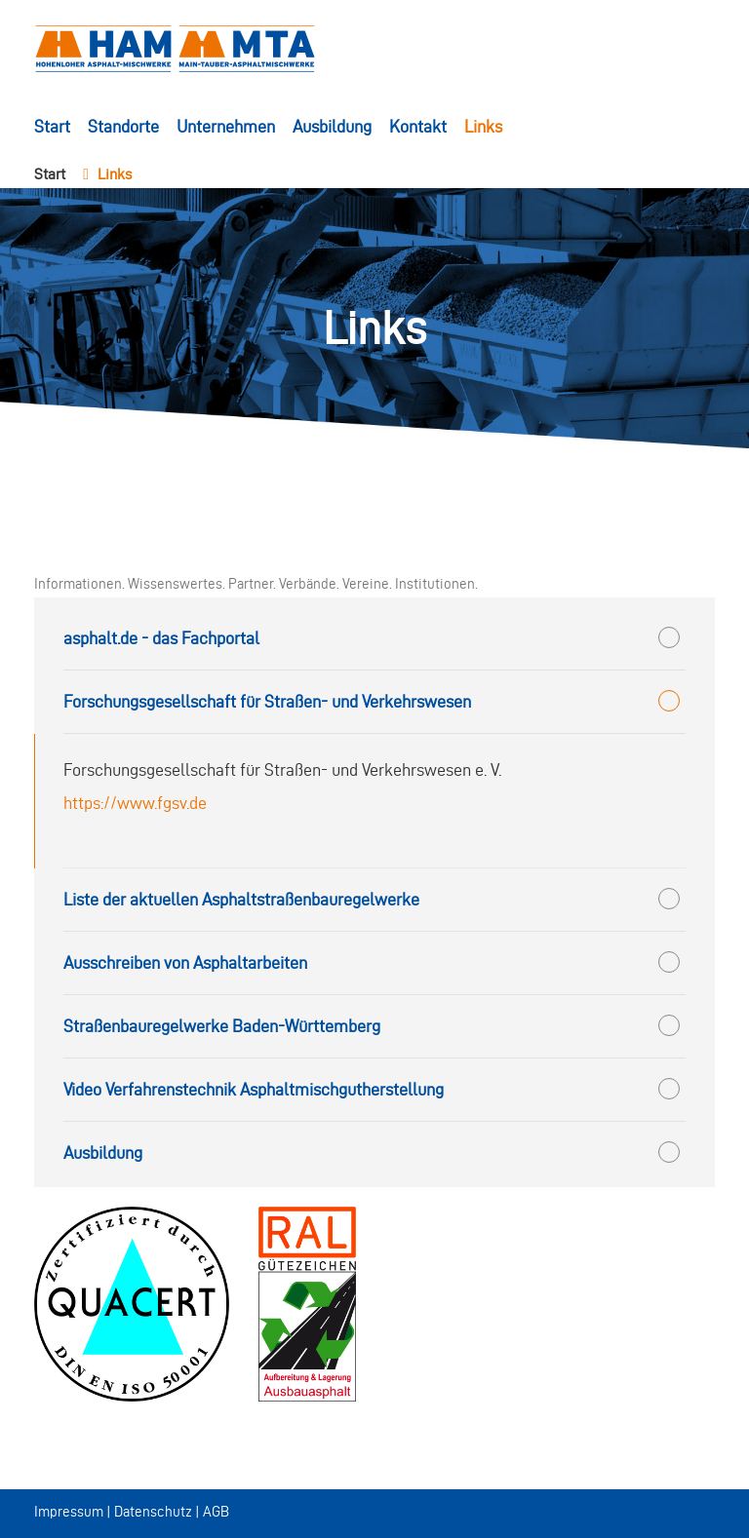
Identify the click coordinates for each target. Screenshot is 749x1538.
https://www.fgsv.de (135, 802)
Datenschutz (153, 1511)
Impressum (68, 1511)
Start (52, 126)
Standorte (123, 126)
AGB (216, 1511)
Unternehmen (226, 126)
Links (483, 126)
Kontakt (418, 126)
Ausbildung (332, 126)
